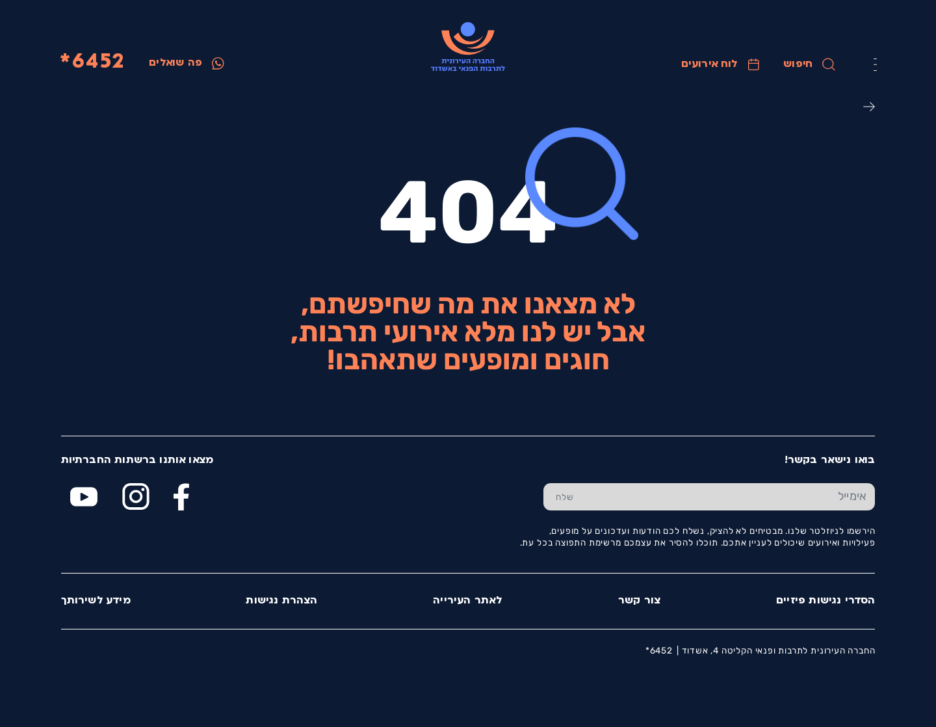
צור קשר (639, 601)
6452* (92, 63)
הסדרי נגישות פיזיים (825, 601)
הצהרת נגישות (281, 601)
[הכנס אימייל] (730, 496)
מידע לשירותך (96, 601)
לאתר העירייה (467, 601)
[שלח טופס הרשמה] (564, 496)
